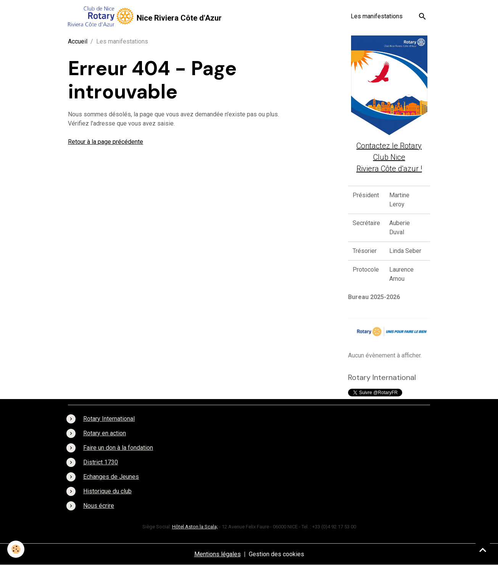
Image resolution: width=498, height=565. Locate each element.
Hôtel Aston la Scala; (195, 527)
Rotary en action (104, 433)
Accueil (77, 41)
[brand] (145, 16)
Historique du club (107, 491)
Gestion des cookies (276, 554)
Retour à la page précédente (105, 141)
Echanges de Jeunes (111, 476)
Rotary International (109, 418)
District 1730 (100, 462)
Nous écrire (98, 505)
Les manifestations (377, 16)
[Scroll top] (482, 549)
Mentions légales (217, 554)
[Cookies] (16, 549)
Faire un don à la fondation (118, 447)
